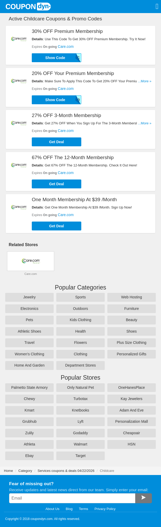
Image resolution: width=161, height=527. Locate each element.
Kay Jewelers (131, 399)
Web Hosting (131, 297)
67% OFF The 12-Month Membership (73, 157)
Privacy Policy (105, 509)
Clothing (80, 354)
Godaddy (80, 433)
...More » (144, 81)
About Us (52, 509)
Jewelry (29, 297)
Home (8, 471)
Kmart (29, 410)
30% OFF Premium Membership (67, 31)
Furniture (131, 308)
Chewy (29, 399)
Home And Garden (29, 365)
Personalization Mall (131, 421)
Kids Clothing (80, 320)
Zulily (29, 433)
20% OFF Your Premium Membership (73, 73)
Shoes (131, 331)
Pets (29, 320)
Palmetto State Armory (29, 387)
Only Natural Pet (80, 387)
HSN (131, 444)
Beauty (131, 320)
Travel (29, 342)
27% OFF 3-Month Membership (66, 115)
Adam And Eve (132, 410)
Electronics (29, 308)
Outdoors (80, 308)
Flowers (80, 342)
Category (25, 471)
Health (80, 331)
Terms (83, 509)
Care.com (66, 46)
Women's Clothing (29, 354)
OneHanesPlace (131, 387)
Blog (69, 509)
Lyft (80, 421)
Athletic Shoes (29, 331)
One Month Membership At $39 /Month (74, 199)
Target (81, 456)
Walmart (80, 444)
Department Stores (80, 365)
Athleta (29, 444)
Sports (80, 297)
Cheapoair (131, 433)
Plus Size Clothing (131, 342)
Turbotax (80, 399)
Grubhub (29, 421)
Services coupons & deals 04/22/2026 (66, 471)
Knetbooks (80, 410)
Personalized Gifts (131, 354)
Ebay (29, 456)
